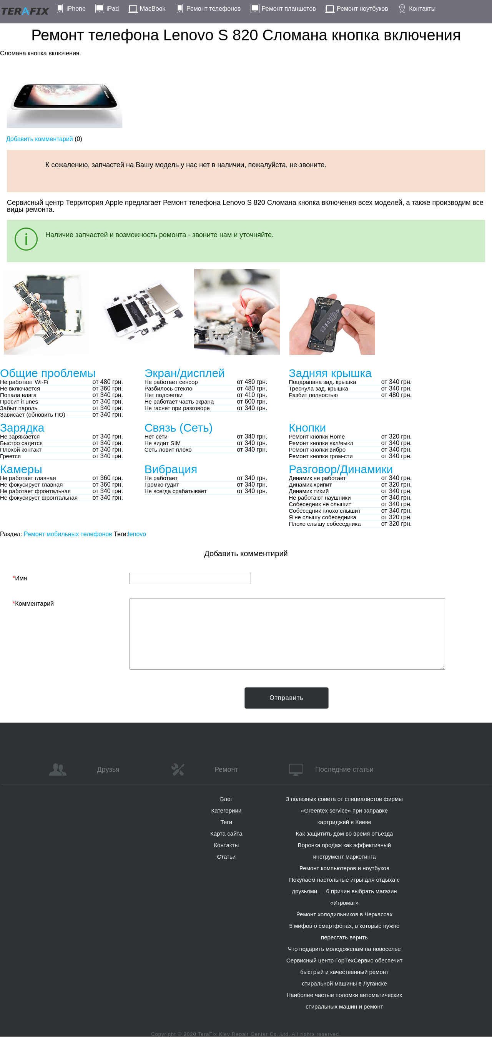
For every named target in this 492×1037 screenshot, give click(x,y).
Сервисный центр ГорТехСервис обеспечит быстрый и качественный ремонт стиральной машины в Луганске (344, 972)
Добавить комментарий (39, 139)
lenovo (137, 534)
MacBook (153, 8)
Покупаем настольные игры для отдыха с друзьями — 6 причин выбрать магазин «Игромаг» (344, 891)
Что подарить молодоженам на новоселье (344, 949)
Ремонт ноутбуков (362, 8)
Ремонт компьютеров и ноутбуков (344, 868)
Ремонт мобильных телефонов (68, 534)
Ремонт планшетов (289, 8)
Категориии (226, 810)
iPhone (76, 8)
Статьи (226, 856)
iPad (112, 8)
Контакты (422, 8)
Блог (226, 799)
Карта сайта (226, 833)
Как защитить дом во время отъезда (344, 833)
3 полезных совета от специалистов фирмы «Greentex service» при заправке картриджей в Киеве (344, 810)
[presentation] (71, 702)
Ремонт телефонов (213, 8)
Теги (227, 822)
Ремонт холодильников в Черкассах (344, 914)
